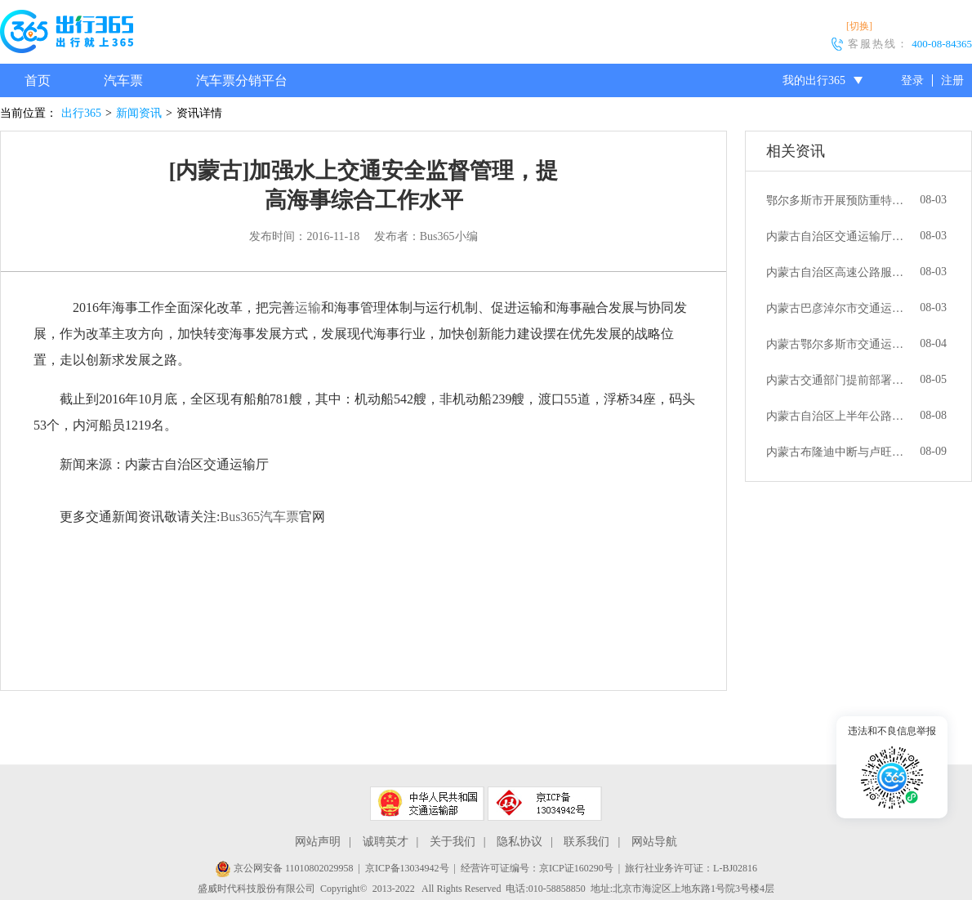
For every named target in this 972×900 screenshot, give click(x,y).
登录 (912, 80)
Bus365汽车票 (259, 517)
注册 (952, 80)
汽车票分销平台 (242, 80)
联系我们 (586, 841)
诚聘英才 (385, 841)
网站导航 (654, 841)
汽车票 (123, 80)
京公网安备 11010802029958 (284, 868)
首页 (38, 80)
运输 (308, 307)
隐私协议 (519, 841)
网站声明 (318, 841)
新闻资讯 (139, 113)
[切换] (859, 26)
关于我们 (452, 841)
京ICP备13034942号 (407, 868)
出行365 (81, 113)
